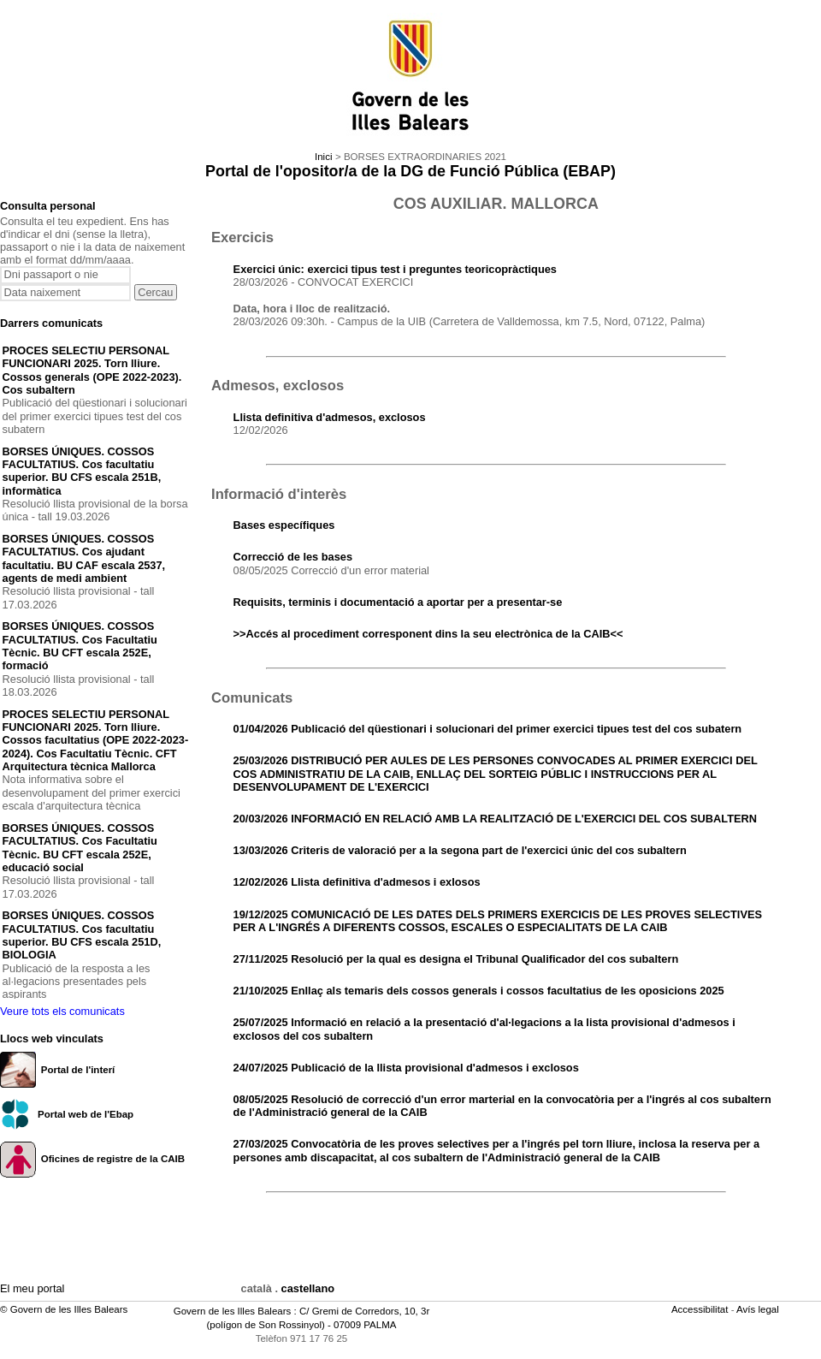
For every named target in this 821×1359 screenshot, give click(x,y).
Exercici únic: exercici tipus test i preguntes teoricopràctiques (395, 269)
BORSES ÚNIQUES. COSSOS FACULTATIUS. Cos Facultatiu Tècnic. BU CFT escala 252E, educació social (80, 848)
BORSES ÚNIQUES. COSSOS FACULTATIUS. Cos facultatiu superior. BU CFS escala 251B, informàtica (82, 471)
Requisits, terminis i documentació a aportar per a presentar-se (398, 602)
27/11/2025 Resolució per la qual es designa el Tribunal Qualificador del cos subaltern (456, 958)
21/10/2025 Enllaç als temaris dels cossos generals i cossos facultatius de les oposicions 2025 (478, 990)
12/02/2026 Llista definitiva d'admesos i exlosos (357, 881)
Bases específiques (284, 525)
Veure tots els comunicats (62, 1011)
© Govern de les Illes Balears (63, 1309)
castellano (308, 1288)
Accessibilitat (701, 1309)
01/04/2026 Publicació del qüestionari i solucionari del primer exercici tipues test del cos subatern (487, 728)
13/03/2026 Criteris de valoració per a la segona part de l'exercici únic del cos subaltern (460, 850)
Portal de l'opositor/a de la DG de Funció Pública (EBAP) (410, 171)
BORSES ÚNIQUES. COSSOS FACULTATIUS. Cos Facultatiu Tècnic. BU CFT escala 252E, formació (80, 646)
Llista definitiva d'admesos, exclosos (329, 417)
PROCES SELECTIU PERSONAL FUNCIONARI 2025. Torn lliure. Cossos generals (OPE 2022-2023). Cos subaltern (92, 370)
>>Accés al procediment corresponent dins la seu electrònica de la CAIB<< (428, 633)
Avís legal (759, 1309)
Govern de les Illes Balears (233, 1311)
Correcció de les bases (292, 556)
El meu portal (32, 1288)
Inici (323, 156)
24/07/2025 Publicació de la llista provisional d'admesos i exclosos (406, 1067)
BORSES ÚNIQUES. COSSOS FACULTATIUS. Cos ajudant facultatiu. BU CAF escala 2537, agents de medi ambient (84, 558)
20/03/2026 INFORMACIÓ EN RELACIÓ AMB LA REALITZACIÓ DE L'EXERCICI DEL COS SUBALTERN (495, 818)
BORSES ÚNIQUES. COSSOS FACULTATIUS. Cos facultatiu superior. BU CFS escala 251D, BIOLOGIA (82, 935)
